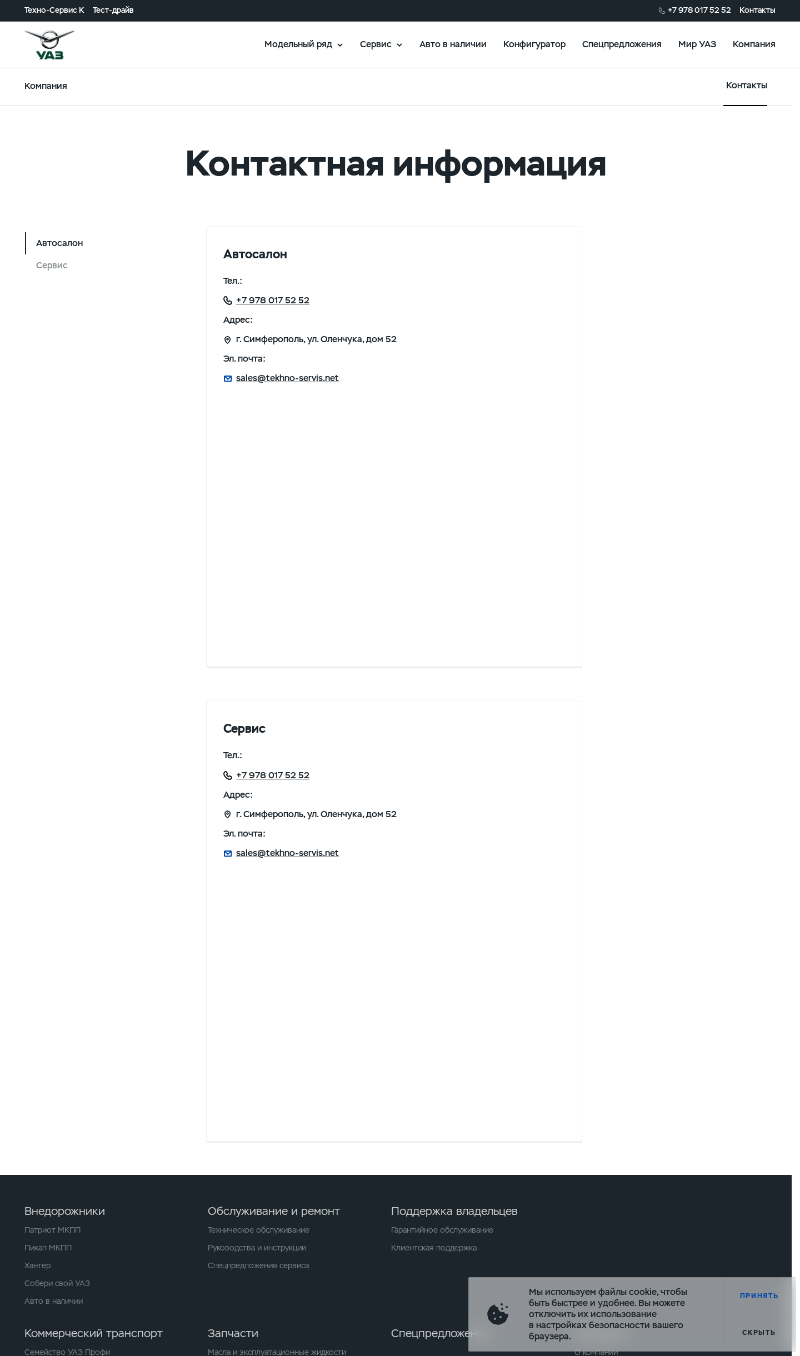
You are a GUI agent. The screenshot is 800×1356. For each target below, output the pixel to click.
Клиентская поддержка (434, 1248)
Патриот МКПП (52, 1230)
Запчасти (233, 1333)
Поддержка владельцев (454, 1211)
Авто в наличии (453, 44)
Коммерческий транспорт (93, 1333)
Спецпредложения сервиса (258, 1265)
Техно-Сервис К (54, 10)
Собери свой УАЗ (57, 1283)
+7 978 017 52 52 (699, 10)
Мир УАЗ (697, 44)
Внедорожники (64, 1211)
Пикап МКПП (48, 1248)
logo (63, 44)
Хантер (37, 1265)
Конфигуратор (534, 44)
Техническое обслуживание (258, 1230)
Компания (754, 44)
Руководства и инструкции (257, 1248)
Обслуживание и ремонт (274, 1211)
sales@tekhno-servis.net (287, 378)
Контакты (757, 10)
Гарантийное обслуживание (442, 1230)
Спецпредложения (622, 44)
